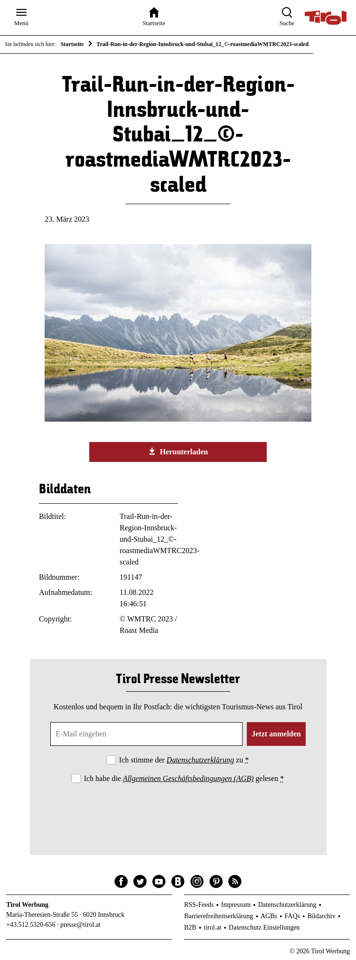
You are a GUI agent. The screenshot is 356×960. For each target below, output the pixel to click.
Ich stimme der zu (184, 760)
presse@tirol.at (80, 924)
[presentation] (178, 811)
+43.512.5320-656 (31, 924)
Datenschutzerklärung (200, 760)
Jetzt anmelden (276, 734)
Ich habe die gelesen (184, 778)
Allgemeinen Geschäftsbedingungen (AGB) (188, 778)
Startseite (72, 44)
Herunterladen (178, 451)
